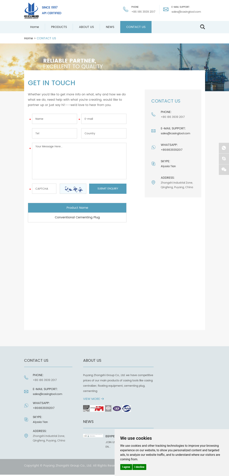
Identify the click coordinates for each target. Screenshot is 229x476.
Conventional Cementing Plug (77, 217)
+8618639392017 (171, 150)
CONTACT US (136, 27)
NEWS (110, 27)
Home (34, 27)
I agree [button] (126, 466)
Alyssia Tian (168, 166)
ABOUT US (86, 27)
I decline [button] (139, 466)
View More (93, 398)
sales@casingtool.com (186, 12)
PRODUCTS (59, 27)
